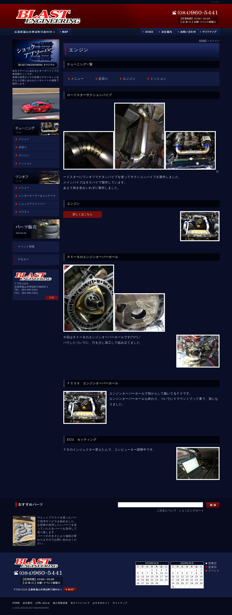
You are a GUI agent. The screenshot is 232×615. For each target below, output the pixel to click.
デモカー (23, 259)
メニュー (77, 78)
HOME (203, 40)
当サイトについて (80, 603)
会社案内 (28, 603)
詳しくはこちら (82, 214)
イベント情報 (26, 246)
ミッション (158, 78)
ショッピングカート (191, 510)
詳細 (51, 297)
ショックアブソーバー (32, 203)
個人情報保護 (60, 603)
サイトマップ (120, 603)
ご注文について (166, 510)
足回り (103, 78)
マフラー (24, 212)
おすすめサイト (101, 603)
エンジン (129, 78)
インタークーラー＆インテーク (37, 195)
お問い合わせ (42, 603)
